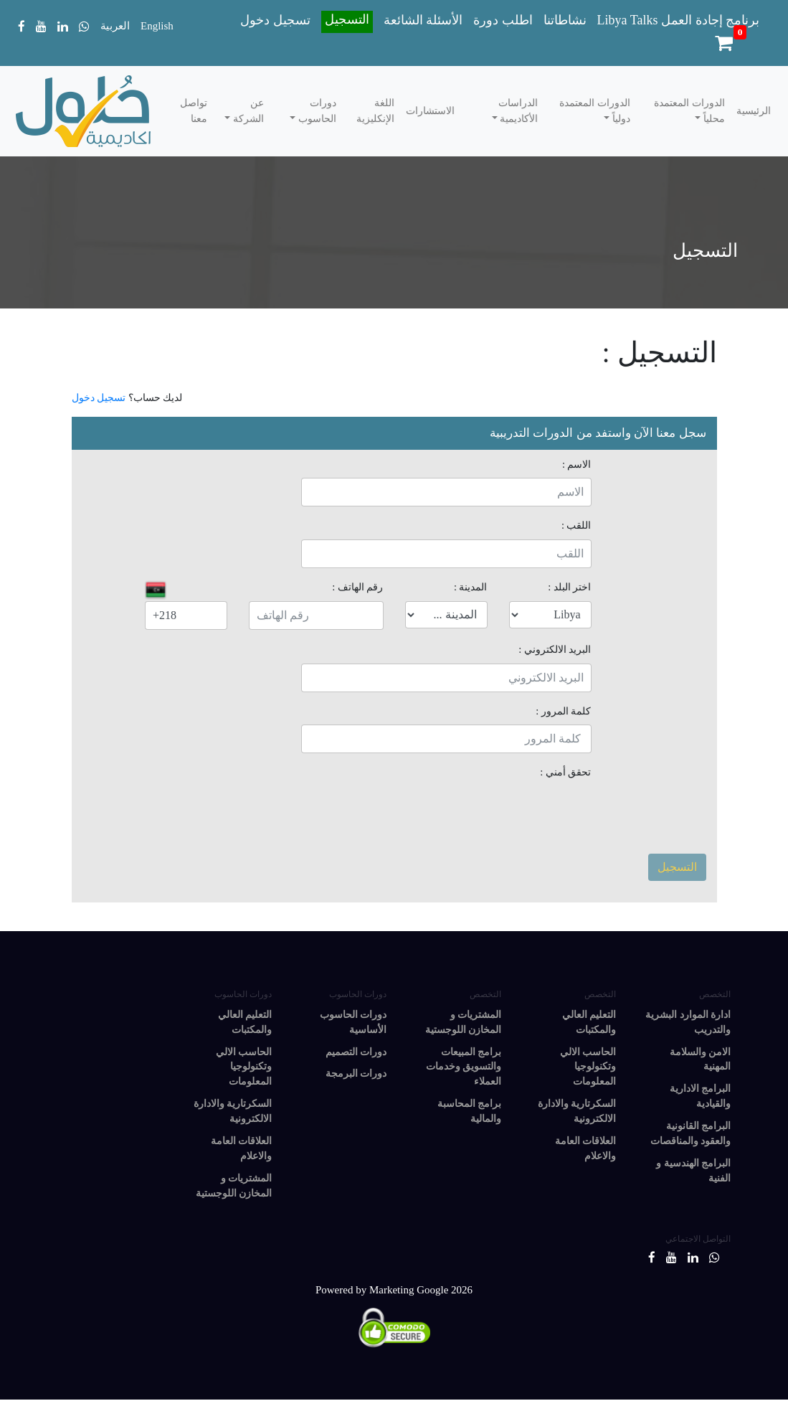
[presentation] (483, 814)
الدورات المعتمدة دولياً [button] (594, 110)
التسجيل (347, 19)
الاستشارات (430, 110)
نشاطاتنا (565, 20)
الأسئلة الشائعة (423, 20)
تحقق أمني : (565, 772)
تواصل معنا (193, 110)
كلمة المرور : (563, 711)
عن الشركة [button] (247, 110)
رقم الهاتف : (357, 587)
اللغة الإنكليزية (375, 110)
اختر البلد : (569, 587)
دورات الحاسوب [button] (315, 110)
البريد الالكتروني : (554, 649)
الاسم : (577, 464)
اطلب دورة (503, 20)
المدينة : (471, 587)
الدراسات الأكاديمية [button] (518, 110)
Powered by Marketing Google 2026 (394, 1290)
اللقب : (576, 525)
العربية (115, 26)
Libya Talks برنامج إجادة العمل (678, 20)
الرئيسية (753, 110)
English (157, 26)
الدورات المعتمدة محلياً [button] (689, 110)
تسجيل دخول (275, 20)
